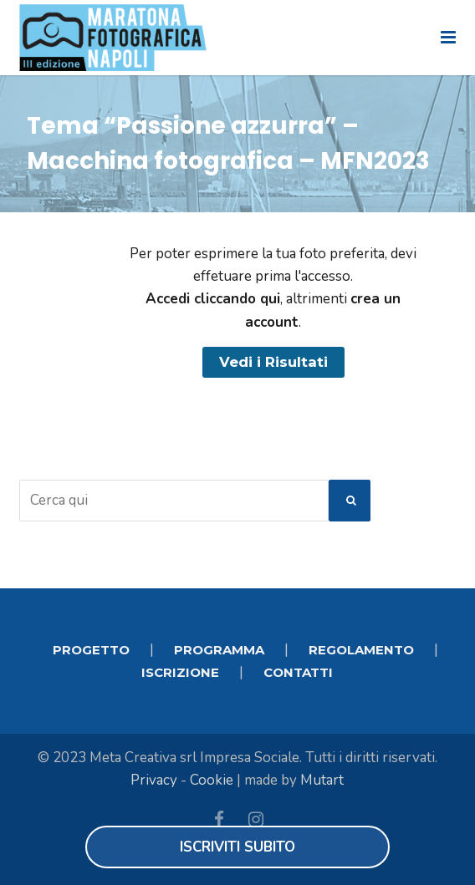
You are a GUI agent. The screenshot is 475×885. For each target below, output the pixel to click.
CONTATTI (298, 672)
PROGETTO (91, 650)
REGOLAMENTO (361, 650)
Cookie (211, 780)
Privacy (153, 780)
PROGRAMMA (219, 650)
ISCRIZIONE (180, 672)
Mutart (322, 780)
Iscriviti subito (237, 847)
